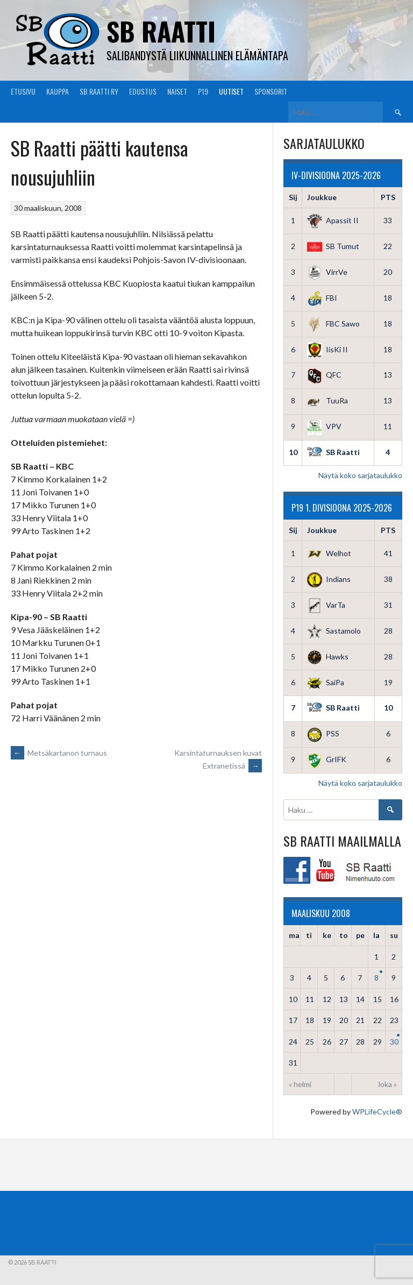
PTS (388, 197)
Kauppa (57, 91)
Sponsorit (270, 91)
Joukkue (322, 197)
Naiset (177, 91)
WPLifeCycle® (377, 1111)
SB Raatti (161, 31)
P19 (203, 91)
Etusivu (23, 91)
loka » (388, 1084)
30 (394, 1041)
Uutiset (231, 91)
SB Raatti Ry (99, 91)
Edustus (142, 91)
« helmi (300, 1084)
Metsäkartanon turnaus (59, 752)
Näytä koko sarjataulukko (360, 475)
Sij (293, 197)
